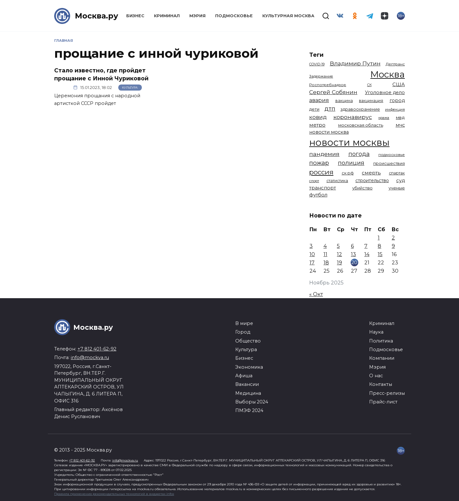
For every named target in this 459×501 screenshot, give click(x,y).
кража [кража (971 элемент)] (383, 117)
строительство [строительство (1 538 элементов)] (372, 180)
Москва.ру (96, 15)
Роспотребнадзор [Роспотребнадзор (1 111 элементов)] (327, 85)
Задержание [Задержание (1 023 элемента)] (321, 76)
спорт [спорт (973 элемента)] (314, 181)
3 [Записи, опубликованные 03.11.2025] (311, 246)
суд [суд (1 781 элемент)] (400, 180)
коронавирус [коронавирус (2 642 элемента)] (352, 117)
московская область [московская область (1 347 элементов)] (360, 125)
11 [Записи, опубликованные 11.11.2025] (325, 254)
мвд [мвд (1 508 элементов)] (400, 117)
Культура (130, 87)
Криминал (167, 15)
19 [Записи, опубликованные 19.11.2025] (339, 263)
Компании (381, 358)
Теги (316, 54)
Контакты (380, 384)
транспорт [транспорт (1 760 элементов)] (322, 188)
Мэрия (197, 15)
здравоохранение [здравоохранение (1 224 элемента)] (360, 109)
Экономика (249, 367)
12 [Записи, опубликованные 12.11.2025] (339, 254)
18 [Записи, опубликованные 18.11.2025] (326, 263)
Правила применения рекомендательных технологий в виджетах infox (114, 494)
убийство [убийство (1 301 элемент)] (362, 188)
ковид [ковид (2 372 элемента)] (318, 117)
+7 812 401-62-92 (96, 349)
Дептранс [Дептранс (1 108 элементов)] (395, 64)
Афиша (243, 376)
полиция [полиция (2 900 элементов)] (351, 162)
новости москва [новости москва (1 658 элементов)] (329, 132)
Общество (248, 341)
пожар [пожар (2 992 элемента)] (319, 162)
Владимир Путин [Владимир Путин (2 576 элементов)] (355, 63)
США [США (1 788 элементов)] (398, 84)
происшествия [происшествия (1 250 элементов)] (389, 163)
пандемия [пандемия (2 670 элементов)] (324, 154)
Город (242, 332)
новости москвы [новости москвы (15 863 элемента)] (349, 142)
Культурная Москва (288, 15)
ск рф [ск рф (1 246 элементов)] (348, 173)
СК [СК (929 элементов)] (369, 85)
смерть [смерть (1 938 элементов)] (371, 173)
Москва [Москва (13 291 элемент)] (387, 74)
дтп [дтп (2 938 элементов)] (329, 108)
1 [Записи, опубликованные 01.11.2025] (379, 238)
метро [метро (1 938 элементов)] (317, 125)
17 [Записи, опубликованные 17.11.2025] (312, 263)
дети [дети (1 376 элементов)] (314, 109)
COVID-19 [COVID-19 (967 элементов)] (316, 64)
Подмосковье (234, 15)
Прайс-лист (383, 402)
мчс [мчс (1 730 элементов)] (400, 125)
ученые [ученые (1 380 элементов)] (397, 187)
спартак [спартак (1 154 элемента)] (397, 173)
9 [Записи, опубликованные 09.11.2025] (393, 246)
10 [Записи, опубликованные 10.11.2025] (312, 254)
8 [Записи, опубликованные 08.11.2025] (379, 246)
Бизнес (135, 15)
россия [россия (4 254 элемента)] (321, 172)
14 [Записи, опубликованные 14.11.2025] (366, 254)
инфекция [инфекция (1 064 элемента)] (395, 109)
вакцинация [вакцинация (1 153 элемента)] (371, 100)
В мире (244, 323)
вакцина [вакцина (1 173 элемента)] (344, 100)
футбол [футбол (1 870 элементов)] (318, 195)
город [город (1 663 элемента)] (397, 100)
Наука (376, 332)
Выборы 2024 (251, 402)
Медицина (248, 393)
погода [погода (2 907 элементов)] (359, 154)
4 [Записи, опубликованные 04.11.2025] (325, 246)
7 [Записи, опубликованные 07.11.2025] (366, 246)
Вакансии (247, 384)
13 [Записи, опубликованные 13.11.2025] (353, 254)
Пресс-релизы (387, 393)
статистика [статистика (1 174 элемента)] (337, 180)
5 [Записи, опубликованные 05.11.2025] (338, 246)
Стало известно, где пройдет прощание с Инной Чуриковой (101, 74)
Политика (381, 341)
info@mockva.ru (90, 357)
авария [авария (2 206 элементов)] (319, 100)
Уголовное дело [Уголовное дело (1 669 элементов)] (385, 92)
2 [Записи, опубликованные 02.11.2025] (393, 238)
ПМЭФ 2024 (249, 410)
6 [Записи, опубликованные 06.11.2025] (352, 246)
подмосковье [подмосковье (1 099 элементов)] (391, 154)
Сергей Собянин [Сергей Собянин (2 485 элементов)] (333, 92)
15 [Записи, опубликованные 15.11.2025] (380, 254)
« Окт (316, 294)
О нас (376, 376)
